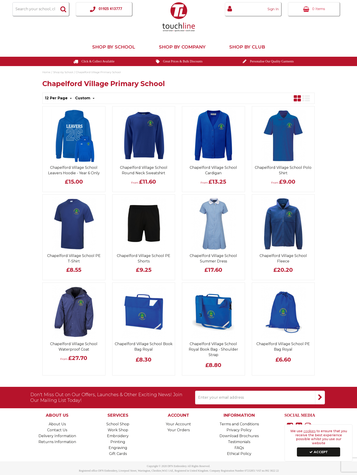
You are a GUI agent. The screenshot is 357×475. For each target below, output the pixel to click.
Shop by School (113, 47)
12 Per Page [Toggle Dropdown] (57, 98)
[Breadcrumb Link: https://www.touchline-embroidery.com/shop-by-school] (63, 71)
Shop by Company (182, 47)
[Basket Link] (313, 9)
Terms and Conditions (239, 424)
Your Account (178, 424)
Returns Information (57, 442)
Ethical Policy (239, 454)
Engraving (118, 448)
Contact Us (57, 430)
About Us (57, 424)
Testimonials (239, 442)
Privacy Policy (239, 430)
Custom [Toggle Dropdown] (83, 98)
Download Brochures (239, 436)
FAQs (239, 448)
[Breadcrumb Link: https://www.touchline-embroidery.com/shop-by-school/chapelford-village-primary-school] (98, 71)
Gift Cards (118, 454)
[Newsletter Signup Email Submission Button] (320, 397)
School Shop (117, 424)
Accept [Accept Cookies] (318, 452)
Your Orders (178, 430)
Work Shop (118, 430)
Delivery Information (57, 436)
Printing (117, 442)
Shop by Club (247, 47)
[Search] (35, 9)
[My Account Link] (253, 9)
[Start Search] (63, 9)
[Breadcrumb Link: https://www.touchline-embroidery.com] (46, 71)
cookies (309, 431)
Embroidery (118, 436)
